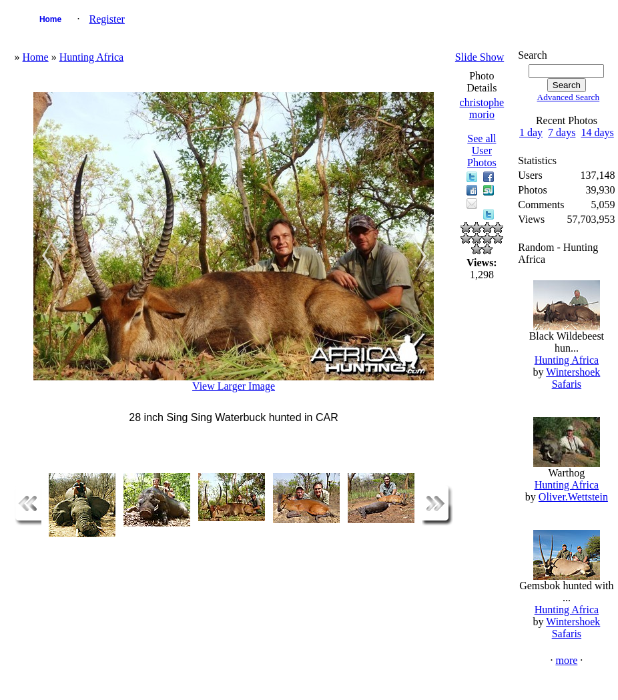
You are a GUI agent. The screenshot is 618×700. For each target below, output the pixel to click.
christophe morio (482, 108)
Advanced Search (568, 97)
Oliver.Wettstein (573, 496)
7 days (561, 132)
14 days (597, 132)
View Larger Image (233, 386)
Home (50, 19)
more (566, 660)
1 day (531, 132)
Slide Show (479, 57)
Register (107, 19)
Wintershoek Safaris (573, 378)
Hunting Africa (91, 57)
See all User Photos (482, 150)
